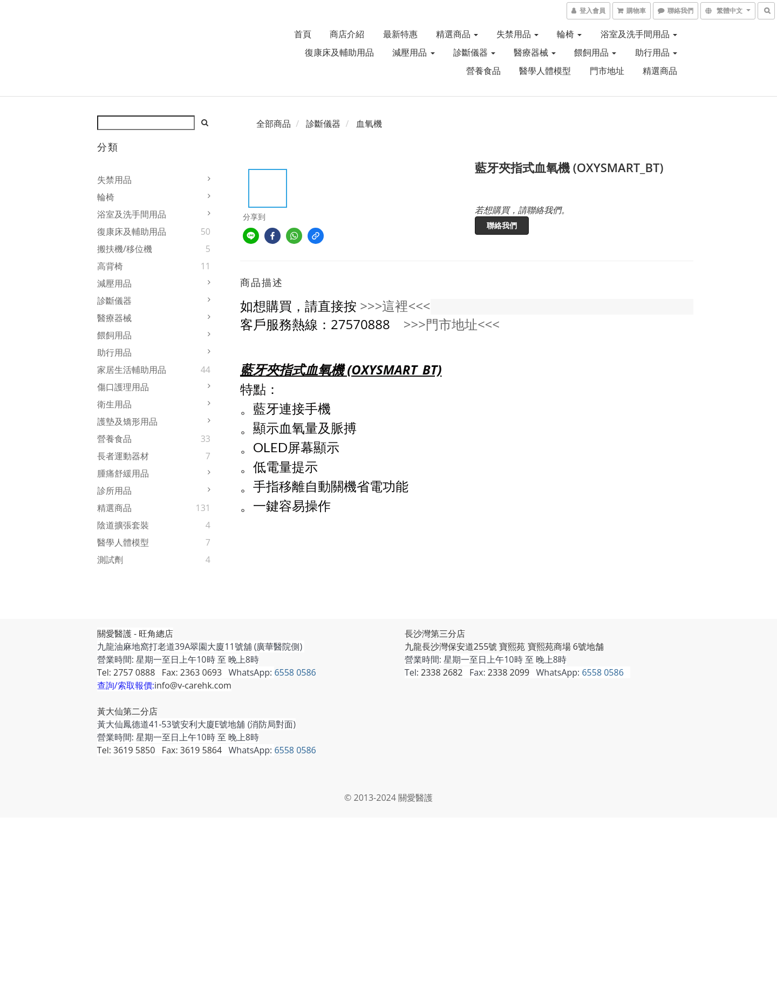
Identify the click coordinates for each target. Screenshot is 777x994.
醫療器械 (535, 52)
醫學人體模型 (545, 71)
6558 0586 (295, 672)
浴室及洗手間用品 (639, 34)
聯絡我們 (502, 225)
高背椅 (110, 266)
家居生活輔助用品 (131, 370)
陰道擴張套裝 (123, 525)
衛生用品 (114, 404)
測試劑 (110, 560)
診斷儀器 (474, 52)
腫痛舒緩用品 (123, 473)
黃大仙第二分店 (127, 711)
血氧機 (369, 124)
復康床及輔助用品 (339, 52)
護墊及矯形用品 (127, 421)
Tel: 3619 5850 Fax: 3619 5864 (159, 750)
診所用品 (114, 490)
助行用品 (656, 52)
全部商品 (273, 124)
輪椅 (569, 34)
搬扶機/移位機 (124, 249)
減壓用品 (413, 52)
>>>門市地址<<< (452, 324)
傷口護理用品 (123, 387)
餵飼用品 (595, 52)
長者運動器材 (123, 456)
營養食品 (483, 71)
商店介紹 (347, 34)
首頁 (302, 34)
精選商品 (457, 34)
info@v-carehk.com (192, 685)
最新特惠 (400, 34)
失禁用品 (517, 34)
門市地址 (607, 71)
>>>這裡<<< (395, 306)
